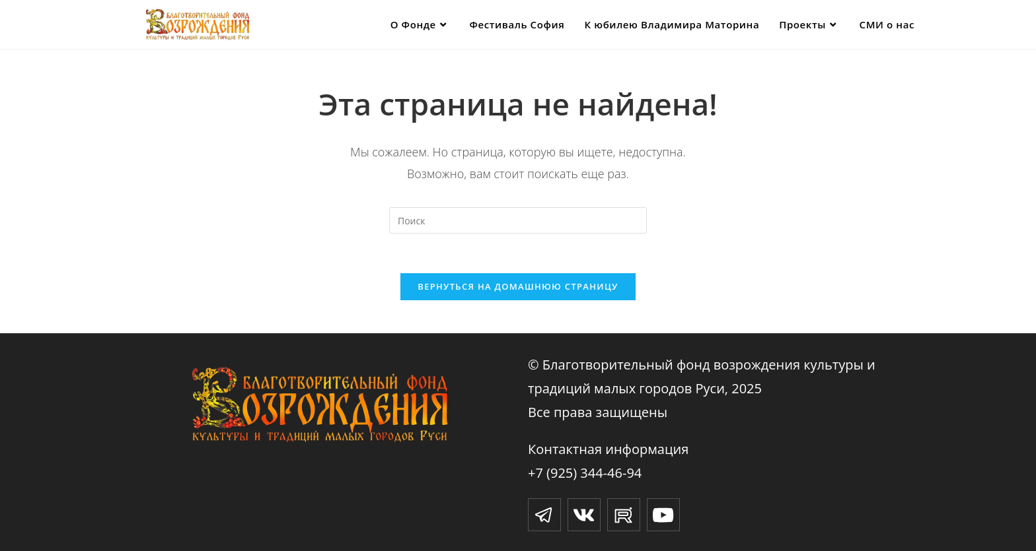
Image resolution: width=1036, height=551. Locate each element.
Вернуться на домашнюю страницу (518, 286)
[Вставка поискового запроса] (518, 220)
